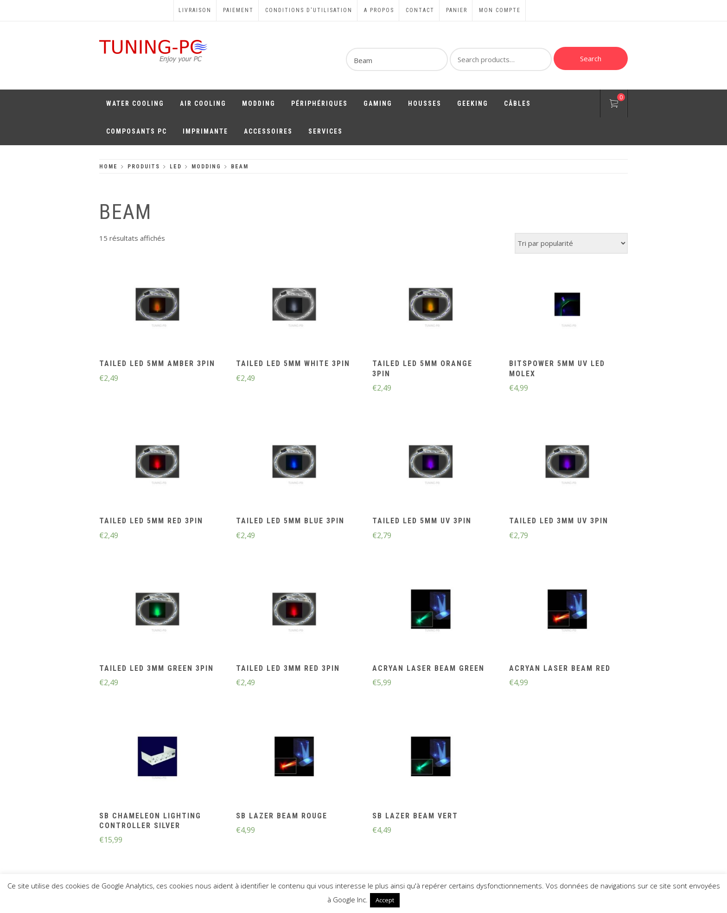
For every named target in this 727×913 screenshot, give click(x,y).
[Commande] (571, 243)
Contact (420, 10)
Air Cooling (203, 103)
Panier (456, 10)
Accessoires (268, 131)
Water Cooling (135, 103)
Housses (424, 103)
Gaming (378, 103)
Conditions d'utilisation (308, 10)
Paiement (238, 10)
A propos (379, 10)
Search (590, 58)
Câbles (517, 103)
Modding (258, 103)
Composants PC (136, 131)
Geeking (472, 103)
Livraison (195, 10)
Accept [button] (385, 900)
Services (325, 131)
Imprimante (205, 131)
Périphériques (319, 103)
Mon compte (500, 10)
